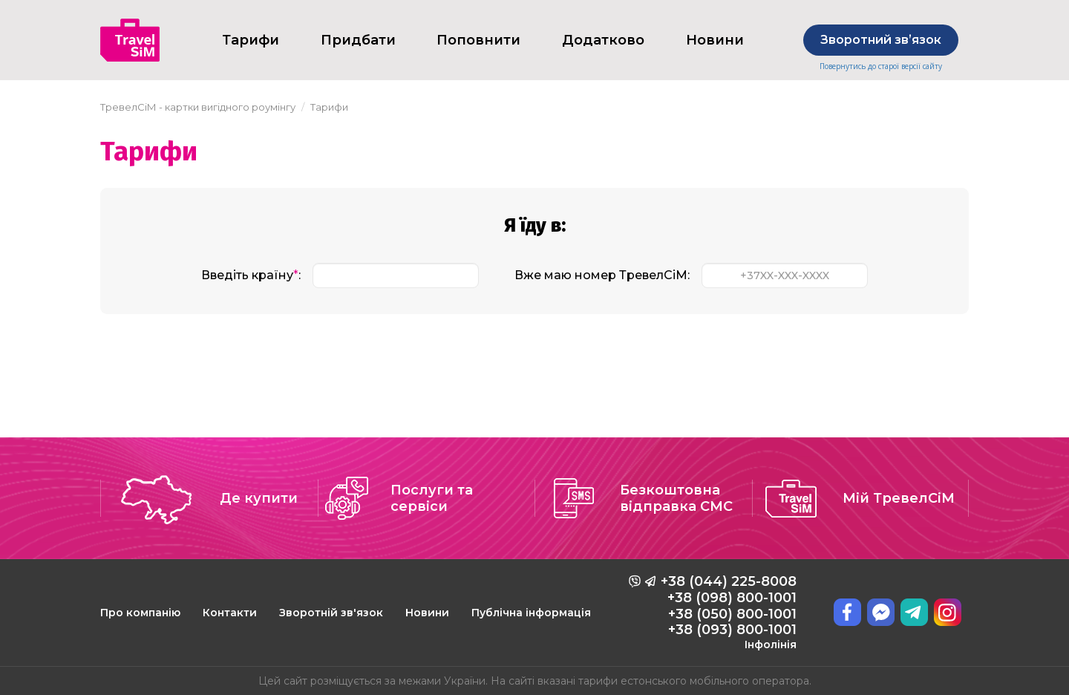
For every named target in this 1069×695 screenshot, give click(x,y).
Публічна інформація (531, 612)
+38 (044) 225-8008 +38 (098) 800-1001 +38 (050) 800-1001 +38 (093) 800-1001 (729, 611)
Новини (715, 40)
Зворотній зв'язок (331, 612)
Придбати (358, 40)
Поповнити (478, 40)
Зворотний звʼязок (880, 40)
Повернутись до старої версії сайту (881, 66)
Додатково (603, 40)
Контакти (230, 612)
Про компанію (140, 612)
